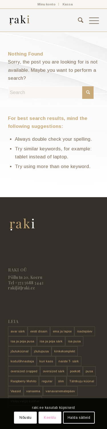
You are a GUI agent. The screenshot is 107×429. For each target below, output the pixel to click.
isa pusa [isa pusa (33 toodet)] (74, 341)
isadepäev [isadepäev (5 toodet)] (84, 331)
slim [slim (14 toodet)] (61, 381)
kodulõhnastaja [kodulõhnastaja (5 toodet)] (22, 361)
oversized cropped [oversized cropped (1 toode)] (24, 371)
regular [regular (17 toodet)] (47, 381)
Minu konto (46, 4)
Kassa (67, 4)
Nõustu (25, 418)
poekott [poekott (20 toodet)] (75, 371)
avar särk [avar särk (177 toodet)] (18, 331)
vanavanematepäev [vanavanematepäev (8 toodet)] (60, 391)
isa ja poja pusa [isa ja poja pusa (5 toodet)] (22, 341)
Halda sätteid (79, 418)
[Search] (77, 20)
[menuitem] (47, 4)
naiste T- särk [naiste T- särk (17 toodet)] (68, 361)
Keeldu (50, 418)
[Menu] (91, 20)
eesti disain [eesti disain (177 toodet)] (38, 331)
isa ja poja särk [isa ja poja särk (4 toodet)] (51, 341)
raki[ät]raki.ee (21, 288)
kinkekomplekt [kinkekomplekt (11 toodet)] (64, 351)
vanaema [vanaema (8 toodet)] (33, 391)
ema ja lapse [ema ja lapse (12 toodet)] (62, 331)
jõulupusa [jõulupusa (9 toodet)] (41, 351)
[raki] (44, 20)
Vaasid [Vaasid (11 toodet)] (16, 391)
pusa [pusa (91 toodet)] (89, 371)
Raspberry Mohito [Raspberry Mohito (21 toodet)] (23, 381)
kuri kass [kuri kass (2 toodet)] (46, 361)
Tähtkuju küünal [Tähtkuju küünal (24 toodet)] (81, 381)
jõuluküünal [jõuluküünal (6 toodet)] (20, 351)
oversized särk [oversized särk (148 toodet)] (53, 371)
